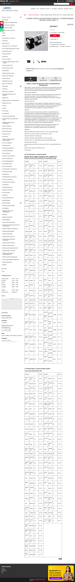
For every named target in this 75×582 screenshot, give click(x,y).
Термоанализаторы (7, 187)
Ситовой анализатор (8, 150)
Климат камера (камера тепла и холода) (11, 62)
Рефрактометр (6, 145)
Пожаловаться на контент (39, 580)
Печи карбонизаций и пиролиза (11, 259)
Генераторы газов (7, 51)
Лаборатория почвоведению (10, 257)
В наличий (5, 20)
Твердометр (6, 174)
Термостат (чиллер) (8, 190)
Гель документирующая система (11, 48)
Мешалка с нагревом (8, 91)
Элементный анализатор (9, 222)
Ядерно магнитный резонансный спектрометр (11, 225)
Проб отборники (7, 126)
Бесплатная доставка (56, 42)
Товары (3, 569)
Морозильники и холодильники (11, 100)
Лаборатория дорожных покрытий (9, 239)
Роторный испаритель (8, 148)
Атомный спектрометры (9, 156)
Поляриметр (6, 113)
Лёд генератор (6, 78)
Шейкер (5, 214)
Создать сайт (11, 1)
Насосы (4, 105)
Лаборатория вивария (8, 231)
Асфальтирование (7, 262)
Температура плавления (9, 182)
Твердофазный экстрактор (9, 176)
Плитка (4, 108)
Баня (4, 33)
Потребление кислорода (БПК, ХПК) (10, 119)
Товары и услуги (44, 8)
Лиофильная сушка (7, 81)
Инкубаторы (6, 70)
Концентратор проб (8, 68)
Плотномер (5, 111)
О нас (37, 8)
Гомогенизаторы (7, 54)
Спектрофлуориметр (8, 161)
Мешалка (5, 89)
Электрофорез (6, 219)
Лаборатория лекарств (8, 245)
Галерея (66, 8)
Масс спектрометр (7, 83)
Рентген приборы (7, 143)
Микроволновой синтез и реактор (9, 94)
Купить (55, 35)
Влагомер (5, 40)
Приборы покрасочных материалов (8, 123)
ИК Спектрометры (7, 166)
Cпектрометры (6, 153)
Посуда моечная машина (9, 116)
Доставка (54, 8)
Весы (4, 35)
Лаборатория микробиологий (10, 248)
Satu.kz (44, 579)
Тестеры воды (6, 192)
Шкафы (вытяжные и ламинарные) (8, 211)
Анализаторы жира (7, 27)
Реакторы (5, 136)
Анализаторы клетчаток (9, 30)
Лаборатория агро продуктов (10, 228)
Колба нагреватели (7, 65)
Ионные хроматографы (8, 205)
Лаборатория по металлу (9, 250)
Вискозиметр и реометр (9, 38)
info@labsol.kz (6, 327)
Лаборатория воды (7, 234)
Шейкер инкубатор (7, 217)
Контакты (60, 8)
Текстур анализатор (8, 179)
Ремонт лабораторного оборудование (8, 140)
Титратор (5, 195)
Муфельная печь (7, 103)
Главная (33, 8)
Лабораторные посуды (8, 73)
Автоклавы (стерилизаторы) (10, 22)
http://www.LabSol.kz (8, 325)
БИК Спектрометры (8, 158)
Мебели (5, 264)
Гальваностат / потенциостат (10, 46)
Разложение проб (7, 131)
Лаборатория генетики (8, 236)
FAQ (2, 572)
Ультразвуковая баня (8, 197)
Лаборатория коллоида (9, 242)
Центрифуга (6, 208)
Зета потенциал (7, 59)
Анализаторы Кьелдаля (8, 25)
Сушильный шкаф (7, 171)
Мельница (5, 86)
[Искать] (71, 4)
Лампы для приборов (33, 14)
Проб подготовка (7, 128)
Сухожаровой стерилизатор (10, 169)
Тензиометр (6, 184)
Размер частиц (6, 134)
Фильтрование (6, 200)
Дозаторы (5, 56)
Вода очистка (6, 43)
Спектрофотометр (7, 163)
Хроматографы (6, 203)
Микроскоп (5, 97)
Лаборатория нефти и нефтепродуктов (8, 254)
